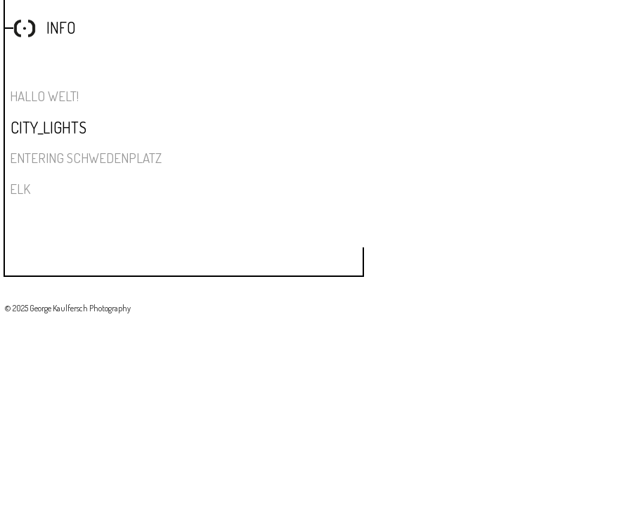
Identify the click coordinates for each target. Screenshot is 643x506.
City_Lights (48, 127)
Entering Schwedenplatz (86, 158)
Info (61, 27)
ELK (20, 188)
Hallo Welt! (44, 96)
